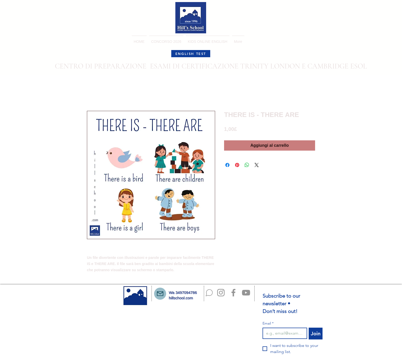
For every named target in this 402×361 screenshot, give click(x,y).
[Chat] (209, 293)
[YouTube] (246, 293)
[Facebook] (233, 293)
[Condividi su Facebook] (227, 165)
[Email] (283, 333)
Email (268, 323)
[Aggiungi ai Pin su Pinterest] (237, 165)
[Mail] (160, 294)
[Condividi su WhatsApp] (247, 165)
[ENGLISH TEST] (190, 53)
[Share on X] (257, 165)
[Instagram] (221, 293)
